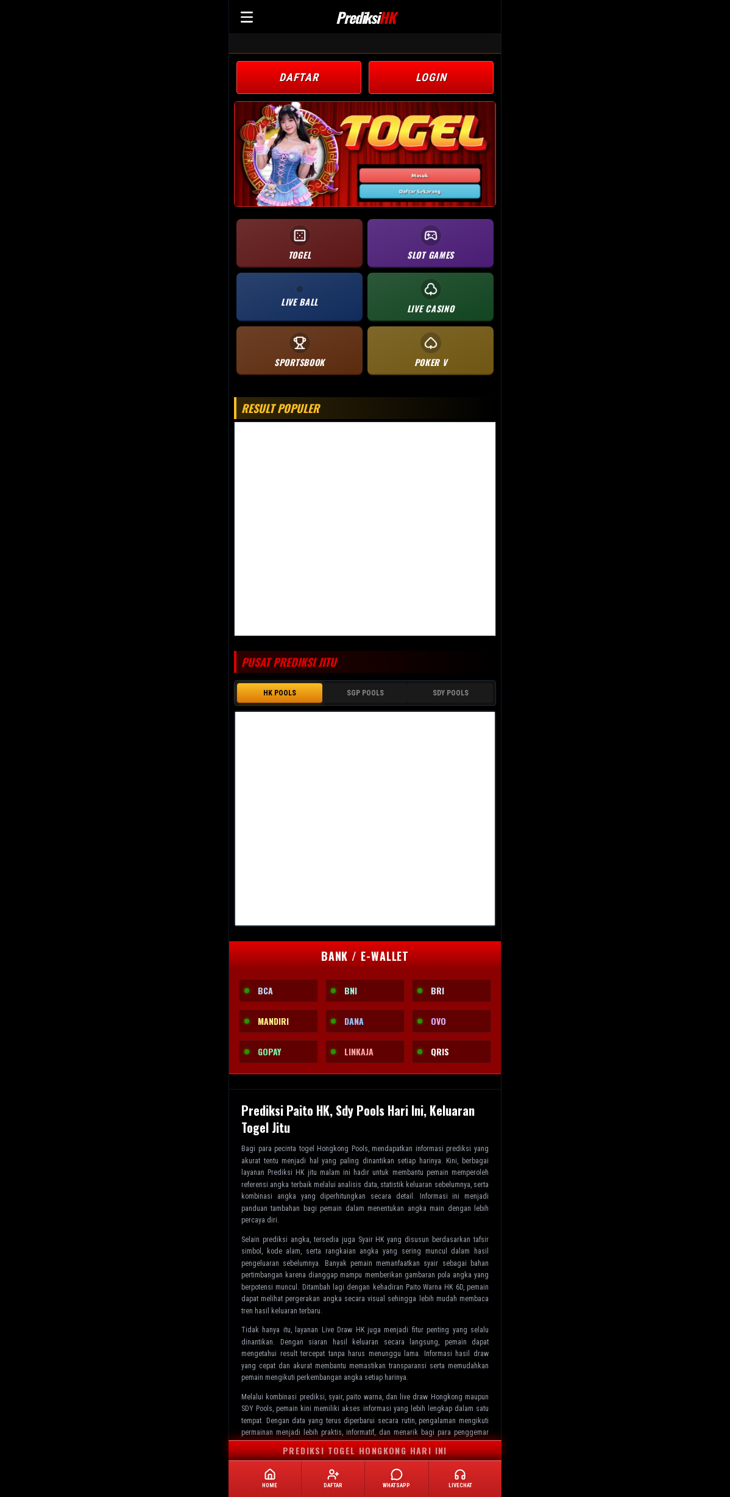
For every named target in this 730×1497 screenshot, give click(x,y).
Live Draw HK (343, 1330)
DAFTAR (299, 77)
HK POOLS (279, 693)
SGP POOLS (365, 693)
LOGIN (431, 77)
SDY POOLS (451, 693)
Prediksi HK (286, 1172)
